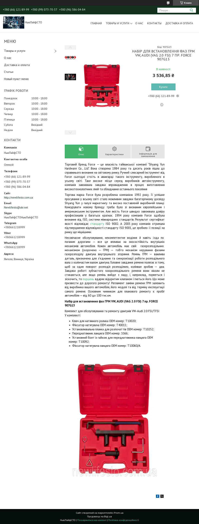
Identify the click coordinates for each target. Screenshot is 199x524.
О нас (139, 23)
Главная (96, 23)
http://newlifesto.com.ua (18, 197)
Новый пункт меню (16, 79)
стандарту (97, 224)
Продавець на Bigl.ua (99, 516)
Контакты (154, 23)
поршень (88, 279)
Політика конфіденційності (123, 520)
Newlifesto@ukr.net (16, 207)
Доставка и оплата (179, 23)
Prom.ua (118, 512)
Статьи (8, 72)
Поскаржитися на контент (91, 520)
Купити (163, 87)
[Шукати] (191, 10)
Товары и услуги (117, 23)
